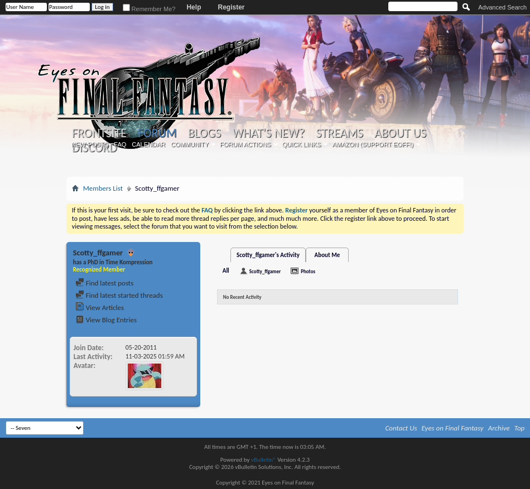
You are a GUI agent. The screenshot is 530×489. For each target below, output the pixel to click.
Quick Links (301, 144)
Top (519, 428)
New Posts (89, 144)
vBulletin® (263, 459)
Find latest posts (104, 283)
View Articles (99, 307)
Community (190, 144)
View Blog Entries (106, 320)
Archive (499, 428)
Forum (157, 133)
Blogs (204, 133)
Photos (308, 271)
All (226, 270)
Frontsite (99, 133)
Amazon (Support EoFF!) (372, 144)
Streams (339, 133)
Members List (103, 188)
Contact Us (401, 428)
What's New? (268, 133)
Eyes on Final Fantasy (453, 428)
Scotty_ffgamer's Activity (268, 255)
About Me (327, 255)
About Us (400, 133)
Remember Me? (149, 9)
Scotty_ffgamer (265, 271)
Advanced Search (502, 7)
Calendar (148, 144)
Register (231, 7)
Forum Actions (245, 144)
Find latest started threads (119, 295)
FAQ (120, 144)
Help (193, 7)
